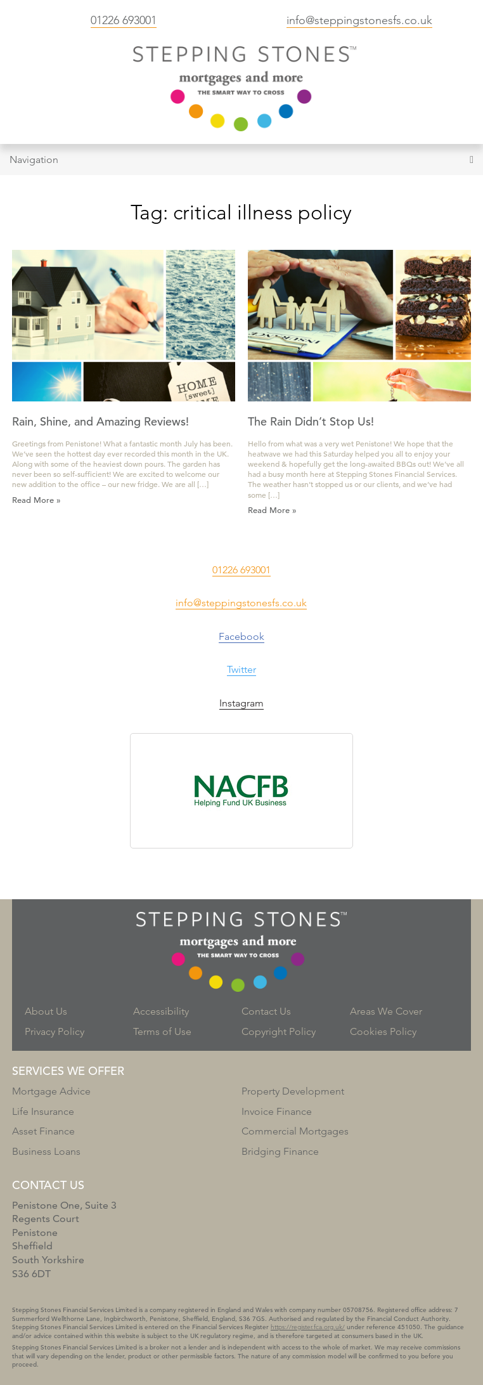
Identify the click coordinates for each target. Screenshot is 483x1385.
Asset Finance (43, 1131)
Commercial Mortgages (295, 1131)
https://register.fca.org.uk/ (308, 1327)
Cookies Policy (383, 1031)
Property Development (293, 1091)
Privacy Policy (54, 1031)
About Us (46, 1011)
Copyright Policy (279, 1031)
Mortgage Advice (51, 1091)
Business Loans (46, 1151)
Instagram (241, 703)
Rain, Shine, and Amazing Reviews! (100, 421)
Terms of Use (162, 1031)
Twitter (241, 669)
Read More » (36, 500)
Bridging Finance (280, 1151)
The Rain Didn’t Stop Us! (311, 421)
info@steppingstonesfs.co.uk (359, 20)
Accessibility (161, 1011)
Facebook (241, 636)
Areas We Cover (386, 1011)
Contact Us (266, 1011)
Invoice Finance (277, 1111)
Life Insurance (43, 1111)
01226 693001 (124, 20)
